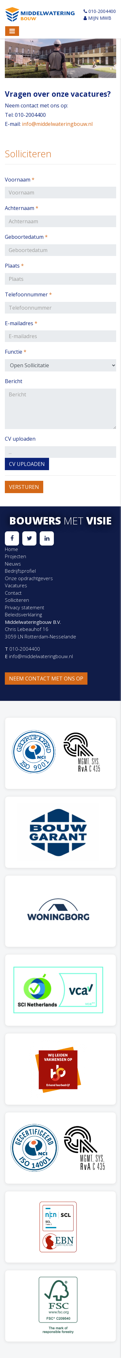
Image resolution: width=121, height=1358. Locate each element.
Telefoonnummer (28, 294)
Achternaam (21, 208)
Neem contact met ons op (46, 678)
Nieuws (13, 563)
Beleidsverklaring (23, 614)
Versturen (24, 487)
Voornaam (20, 179)
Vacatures (16, 585)
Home (11, 549)
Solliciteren (17, 600)
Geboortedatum (26, 236)
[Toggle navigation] (12, 31)
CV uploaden (20, 438)
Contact (13, 593)
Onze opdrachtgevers (29, 578)
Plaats (14, 265)
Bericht (13, 381)
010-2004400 (100, 11)
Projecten (15, 556)
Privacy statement (24, 607)
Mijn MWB (97, 18)
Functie (15, 351)
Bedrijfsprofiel (20, 571)
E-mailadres (21, 323)
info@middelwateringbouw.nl (57, 123)
